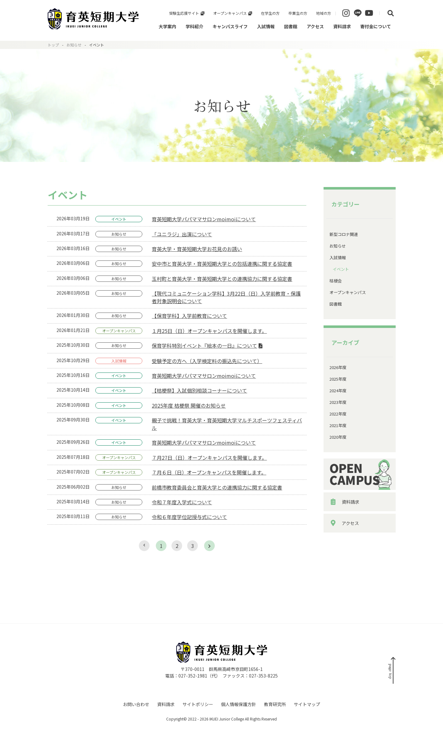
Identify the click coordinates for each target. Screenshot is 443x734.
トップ (53, 44)
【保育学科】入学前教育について (189, 315)
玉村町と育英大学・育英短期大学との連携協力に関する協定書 (222, 278)
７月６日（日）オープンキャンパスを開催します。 (209, 472)
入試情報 (266, 26)
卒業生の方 (297, 13)
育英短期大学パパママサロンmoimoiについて (204, 219)
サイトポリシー (197, 704)
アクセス (315, 26)
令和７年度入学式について (182, 502)
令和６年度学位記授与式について (189, 517)
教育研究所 (275, 704)
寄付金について (375, 26)
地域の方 (323, 13)
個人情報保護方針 (238, 704)
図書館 (290, 26)
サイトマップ (307, 704)
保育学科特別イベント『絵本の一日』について (204, 345)
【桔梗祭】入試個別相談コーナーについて (199, 390)
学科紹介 (194, 26)
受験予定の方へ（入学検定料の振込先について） (207, 361)
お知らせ (74, 44)
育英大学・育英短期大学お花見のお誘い (197, 249)
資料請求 (342, 26)
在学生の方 (270, 13)
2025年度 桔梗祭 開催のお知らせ (189, 405)
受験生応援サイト (184, 13)
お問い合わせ (136, 704)
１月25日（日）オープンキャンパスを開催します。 (209, 331)
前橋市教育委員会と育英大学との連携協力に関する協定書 (217, 487)
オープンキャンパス (230, 13)
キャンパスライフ (230, 26)
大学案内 (167, 26)
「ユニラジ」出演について (182, 234)
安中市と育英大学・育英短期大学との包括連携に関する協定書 (222, 263)
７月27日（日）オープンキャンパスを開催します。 (209, 457)
